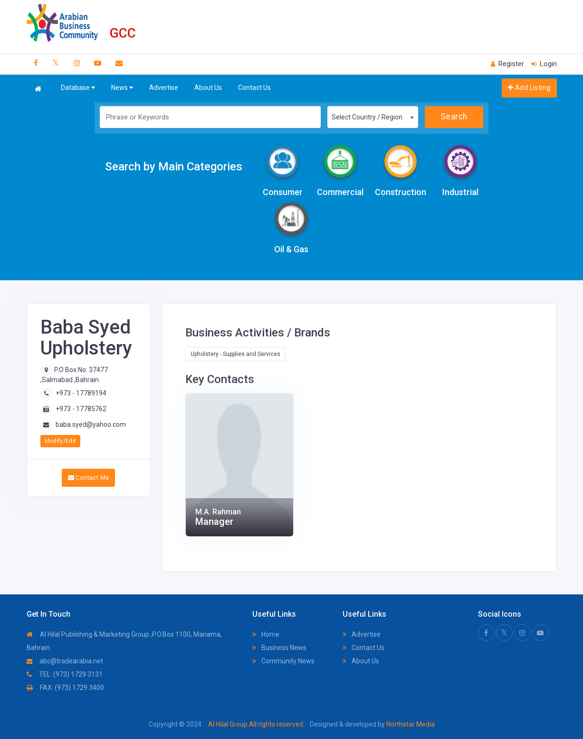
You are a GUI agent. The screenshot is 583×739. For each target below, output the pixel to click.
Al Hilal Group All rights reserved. (256, 724)
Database (78, 88)
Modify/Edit (60, 441)
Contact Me (88, 477)
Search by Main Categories (173, 166)
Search (454, 116)
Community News (283, 661)
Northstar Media (410, 724)
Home (265, 634)
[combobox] (372, 117)
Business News (279, 647)
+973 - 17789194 (81, 393)
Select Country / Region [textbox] (367, 117)
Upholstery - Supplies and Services (235, 354)
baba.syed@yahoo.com (91, 424)
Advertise (163, 87)
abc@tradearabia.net (65, 661)
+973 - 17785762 (81, 409)
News (122, 88)
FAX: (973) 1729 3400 (65, 687)
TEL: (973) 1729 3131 (65, 674)
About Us (208, 87)
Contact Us (254, 87)
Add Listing (529, 87)
